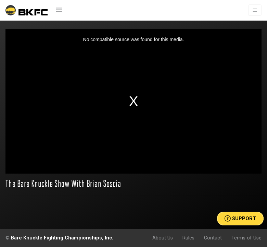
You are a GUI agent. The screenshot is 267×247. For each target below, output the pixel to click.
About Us (162, 237)
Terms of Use (246, 237)
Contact (213, 237)
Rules (188, 237)
